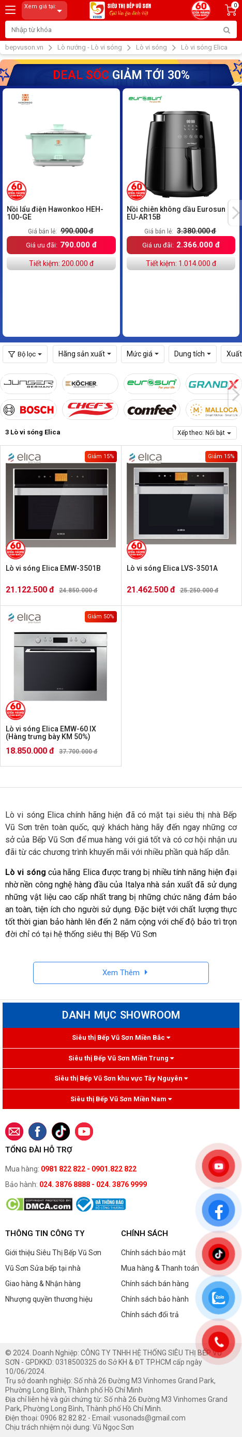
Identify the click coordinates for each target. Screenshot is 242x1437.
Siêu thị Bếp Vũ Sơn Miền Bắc (121, 1037)
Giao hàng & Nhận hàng (43, 1283)
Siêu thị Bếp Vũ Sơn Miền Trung (121, 1058)
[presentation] (235, 213)
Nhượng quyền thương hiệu (49, 1299)
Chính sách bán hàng (155, 1283)
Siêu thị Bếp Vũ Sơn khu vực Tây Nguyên (121, 1078)
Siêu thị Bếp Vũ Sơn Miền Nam (121, 1099)
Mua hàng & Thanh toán (160, 1268)
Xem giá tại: (45, 10)
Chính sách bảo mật (153, 1252)
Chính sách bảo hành (155, 1299)
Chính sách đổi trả (150, 1314)
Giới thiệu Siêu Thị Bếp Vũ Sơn (53, 1252)
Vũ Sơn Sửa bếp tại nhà (43, 1268)
